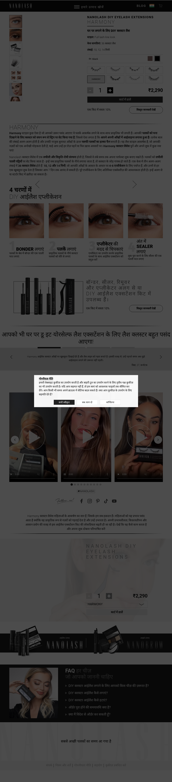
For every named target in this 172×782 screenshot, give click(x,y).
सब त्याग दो (87, 402)
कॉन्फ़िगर (110, 402)
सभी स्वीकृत (64, 402)
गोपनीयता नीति (46, 378)
